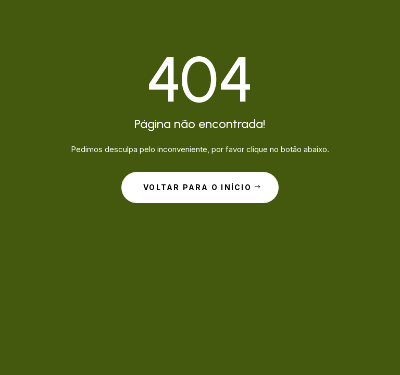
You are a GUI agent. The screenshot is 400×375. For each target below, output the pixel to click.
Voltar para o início (197, 187)
